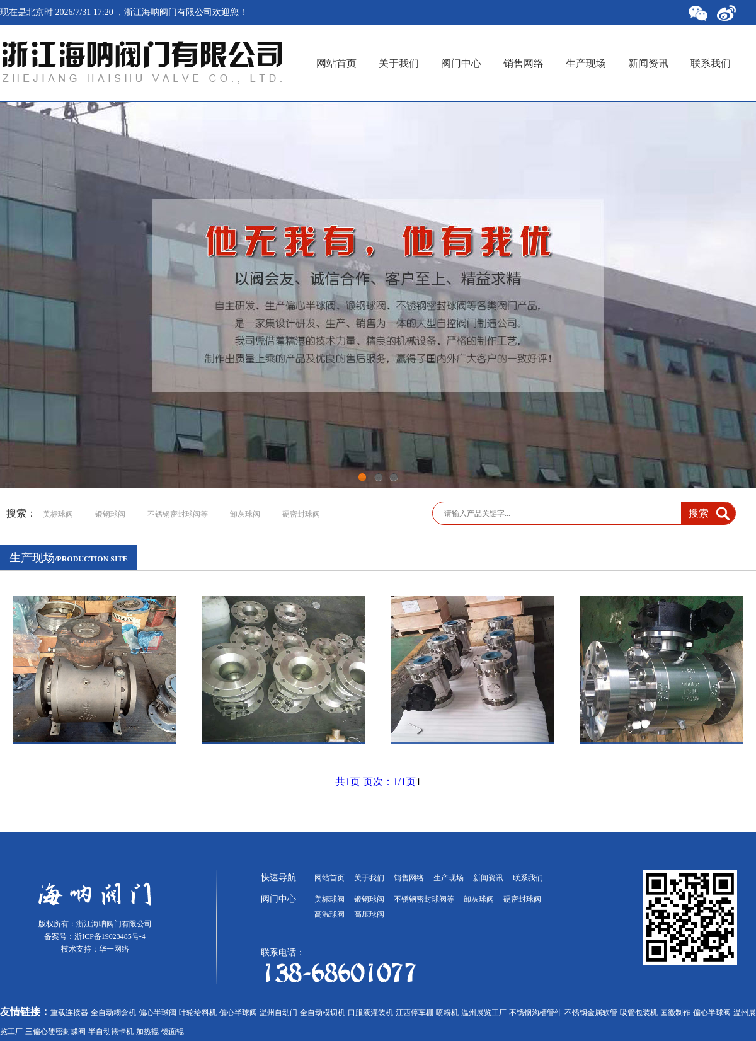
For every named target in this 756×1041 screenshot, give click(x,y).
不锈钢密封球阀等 (177, 514)
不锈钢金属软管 (590, 1012)
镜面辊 (172, 1031)
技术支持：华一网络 (95, 949)
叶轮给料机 (198, 1012)
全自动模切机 (322, 1012)
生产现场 (586, 63)
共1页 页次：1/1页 (375, 781)
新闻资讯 (648, 63)
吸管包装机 (639, 1012)
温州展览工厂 (484, 1012)
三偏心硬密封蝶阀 (55, 1031)
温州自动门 (278, 1012)
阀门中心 (461, 63)
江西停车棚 (414, 1012)
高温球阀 (329, 914)
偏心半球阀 (157, 1012)
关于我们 (399, 63)
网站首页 (336, 63)
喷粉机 (447, 1012)
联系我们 (710, 63)
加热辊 (147, 1031)
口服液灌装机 (370, 1012)
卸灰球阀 (245, 514)
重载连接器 (69, 1012)
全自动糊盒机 (113, 1012)
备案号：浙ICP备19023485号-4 (95, 936)
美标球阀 (58, 514)
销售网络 (523, 63)
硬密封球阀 (301, 514)
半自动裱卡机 (111, 1031)
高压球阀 (369, 914)
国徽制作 (675, 1012)
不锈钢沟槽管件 (535, 1012)
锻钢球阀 (110, 514)
